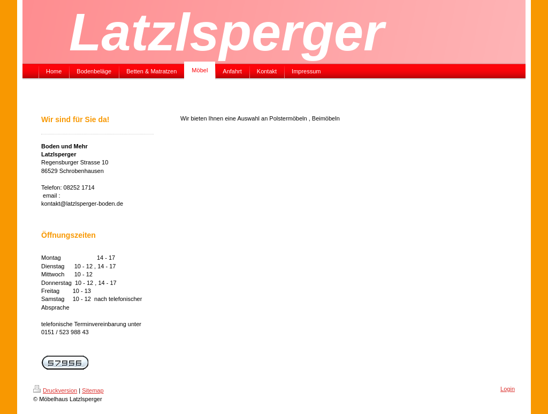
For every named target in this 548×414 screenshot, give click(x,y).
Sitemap (92, 390)
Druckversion (55, 390)
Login (507, 389)
